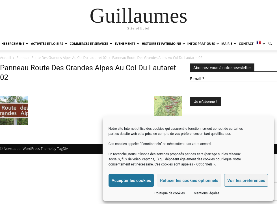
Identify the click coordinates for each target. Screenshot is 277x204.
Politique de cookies (170, 193)
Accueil (5, 57)
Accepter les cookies (131, 180)
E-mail (197, 78)
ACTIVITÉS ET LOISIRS (49, 43)
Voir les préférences (246, 180)
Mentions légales (206, 193)
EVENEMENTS (127, 43)
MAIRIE (229, 43)
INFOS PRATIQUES (203, 43)
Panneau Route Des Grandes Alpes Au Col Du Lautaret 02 (62, 57)
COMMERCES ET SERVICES (91, 43)
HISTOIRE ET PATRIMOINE (163, 43)
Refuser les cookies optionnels (189, 180)
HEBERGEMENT (15, 43)
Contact (246, 43)
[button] (270, 43)
